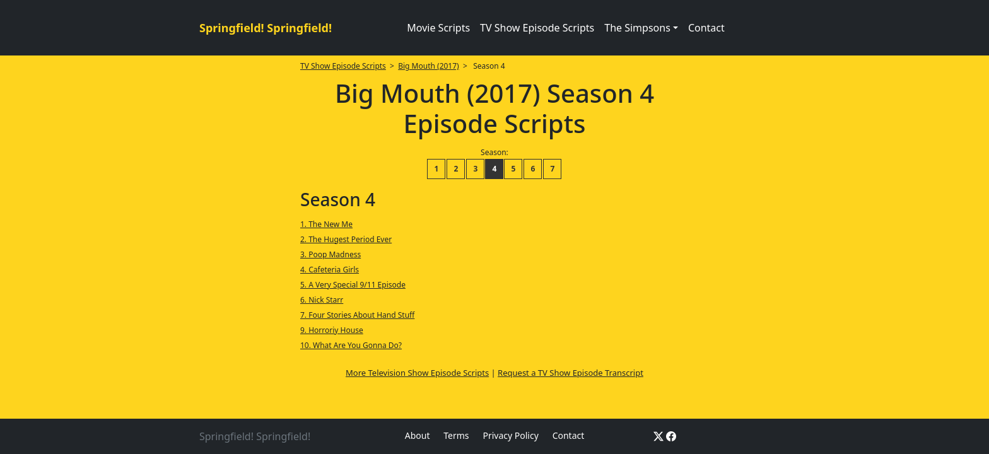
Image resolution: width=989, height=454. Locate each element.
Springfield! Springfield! (265, 27)
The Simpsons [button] (637, 28)
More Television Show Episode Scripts (417, 372)
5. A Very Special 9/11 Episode (353, 284)
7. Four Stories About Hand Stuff (357, 315)
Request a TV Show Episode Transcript (570, 372)
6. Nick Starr (321, 299)
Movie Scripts (438, 28)
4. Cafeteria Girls (329, 269)
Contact (706, 28)
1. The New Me (326, 224)
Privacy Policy (510, 435)
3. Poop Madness (330, 254)
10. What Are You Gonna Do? (351, 345)
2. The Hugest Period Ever (346, 239)
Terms (456, 435)
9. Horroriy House (331, 330)
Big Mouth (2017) (428, 66)
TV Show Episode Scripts (537, 28)
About (417, 435)
